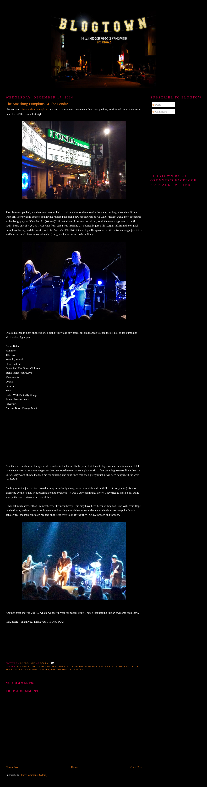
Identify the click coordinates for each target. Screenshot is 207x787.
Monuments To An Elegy (100, 666)
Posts (157, 104)
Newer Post (12, 767)
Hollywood (75, 666)
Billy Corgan (41, 666)
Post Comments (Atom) (34, 774)
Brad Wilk (58, 666)
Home (74, 767)
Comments (160, 111)
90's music (23, 666)
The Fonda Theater (36, 669)
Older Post (136, 767)
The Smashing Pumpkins (34, 109)
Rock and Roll (129, 666)
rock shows (14, 669)
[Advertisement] (175, 144)
